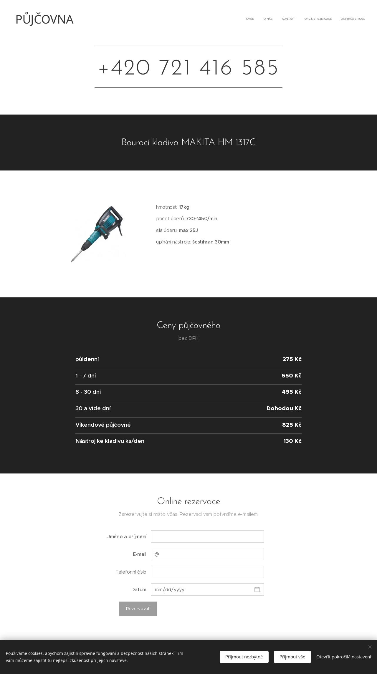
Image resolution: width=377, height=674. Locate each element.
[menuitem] (329, 19)
